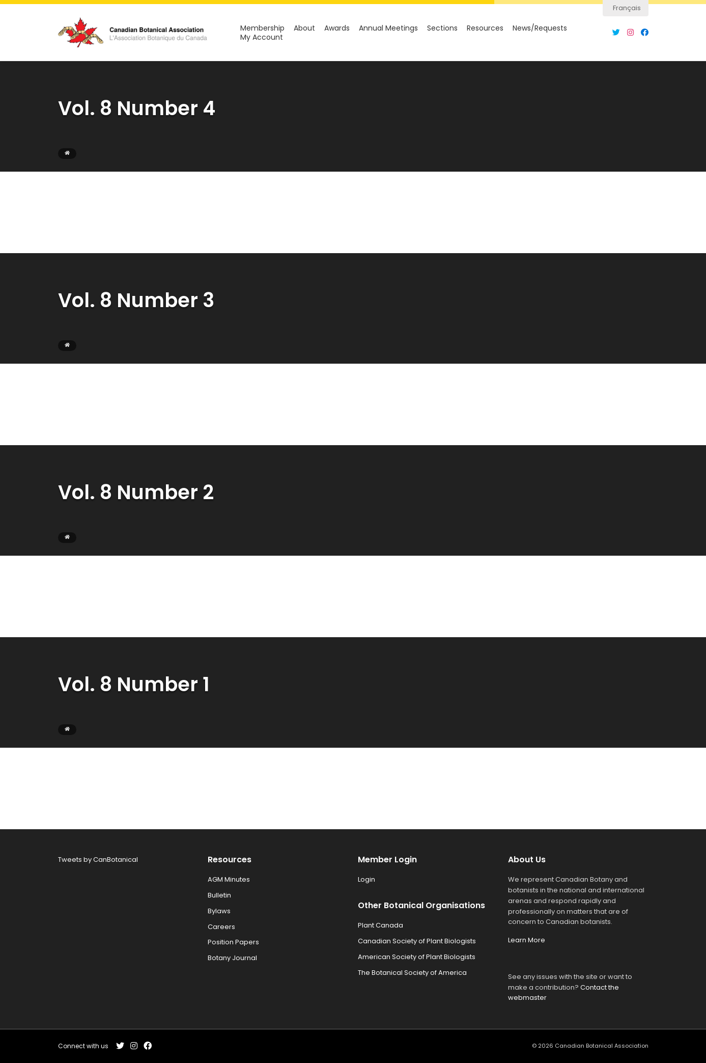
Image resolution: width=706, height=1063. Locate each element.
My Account (261, 37)
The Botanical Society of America (412, 972)
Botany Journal (232, 958)
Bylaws (219, 911)
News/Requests (540, 28)
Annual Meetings (388, 28)
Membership (262, 28)
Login (366, 879)
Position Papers (233, 942)
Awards (337, 28)
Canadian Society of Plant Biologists (417, 941)
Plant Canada (380, 925)
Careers (221, 927)
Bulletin (219, 895)
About (304, 28)
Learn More (526, 940)
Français (627, 8)
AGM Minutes (229, 879)
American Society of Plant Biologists (416, 957)
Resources (485, 28)
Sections (442, 28)
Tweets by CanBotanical (98, 859)
